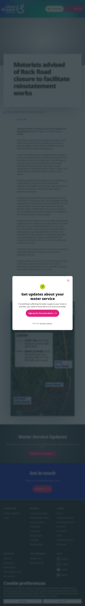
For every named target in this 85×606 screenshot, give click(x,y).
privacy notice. (46, 323)
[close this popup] (68, 280)
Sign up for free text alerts (42, 313)
